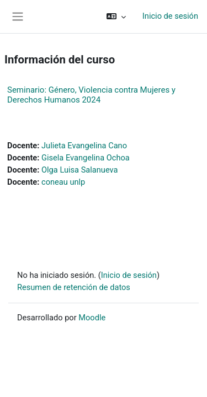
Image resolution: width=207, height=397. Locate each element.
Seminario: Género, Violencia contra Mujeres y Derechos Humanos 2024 (91, 95)
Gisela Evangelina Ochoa (85, 158)
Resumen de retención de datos (73, 287)
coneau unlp (63, 182)
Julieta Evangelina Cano (84, 146)
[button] (116, 16)
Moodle (91, 318)
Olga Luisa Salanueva (79, 170)
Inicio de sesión (170, 16)
